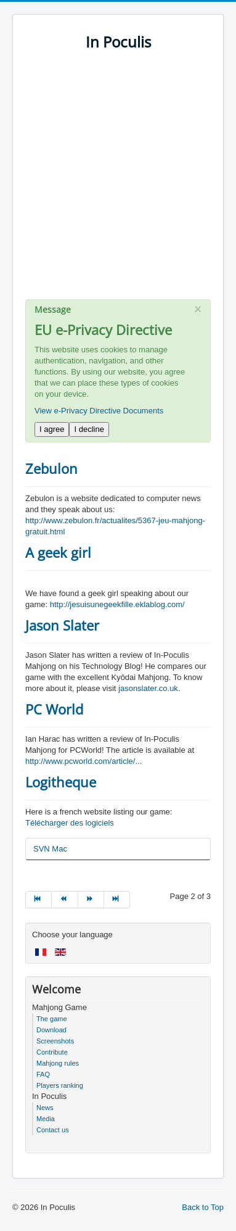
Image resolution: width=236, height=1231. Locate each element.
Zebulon (51, 468)
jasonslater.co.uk (148, 688)
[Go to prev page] (65, 899)
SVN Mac (50, 848)
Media (45, 1118)
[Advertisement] (118, 181)
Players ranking (59, 1085)
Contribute (52, 1052)
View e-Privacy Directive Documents (99, 410)
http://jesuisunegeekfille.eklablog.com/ (117, 604)
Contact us (52, 1130)
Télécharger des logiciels (69, 822)
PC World (54, 709)
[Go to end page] (117, 899)
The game (51, 1018)
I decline (89, 429)
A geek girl (58, 552)
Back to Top (203, 1207)
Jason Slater (62, 625)
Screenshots (55, 1041)
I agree (51, 429)
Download (51, 1030)
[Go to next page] (91, 899)
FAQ (43, 1074)
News (45, 1107)
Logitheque (60, 782)
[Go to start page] (38, 899)
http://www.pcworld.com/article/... (83, 761)
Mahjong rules (57, 1063)
